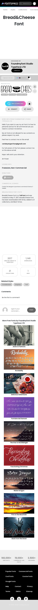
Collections (22, 10)
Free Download (15, 103)
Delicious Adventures (19, 395)
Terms (7, 591)
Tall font (22, 195)
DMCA (18, 591)
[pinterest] (26, 599)
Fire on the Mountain (19, 515)
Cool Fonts (9, 576)
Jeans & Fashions (19, 347)
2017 (10, 258)
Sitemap (29, 591)
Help (7, 586)
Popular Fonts (10, 571)
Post (31, 310)
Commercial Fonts (26, 571)
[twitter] (19, 599)
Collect (12, 109)
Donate (7, 178)
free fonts (6, 560)
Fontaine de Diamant (19, 419)
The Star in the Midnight (19, 443)
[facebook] (12, 599)
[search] (25, 3)
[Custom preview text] (7, 78)
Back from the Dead (19, 539)
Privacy (30, 586)
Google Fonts (10, 581)
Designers (31, 560)
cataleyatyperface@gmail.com (14, 144)
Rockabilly (19, 371)
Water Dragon (19, 491)
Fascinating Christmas (19, 467)
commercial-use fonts (19, 561)
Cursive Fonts (27, 576)
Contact (17, 70)
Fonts (5, 10)
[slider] (19, 78)
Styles (13, 10)
